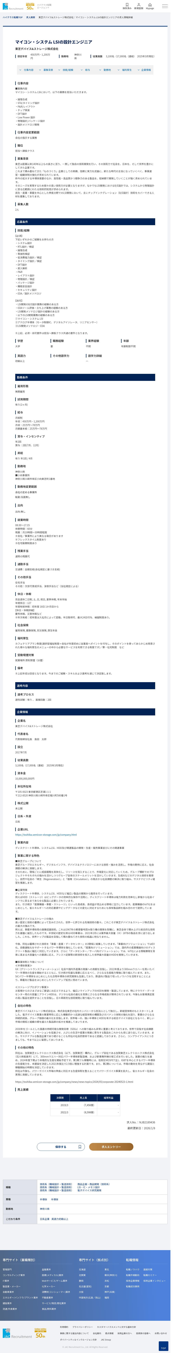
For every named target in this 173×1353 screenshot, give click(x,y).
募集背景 (46, 70)
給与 (85, 70)
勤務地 (105, 70)
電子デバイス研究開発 (89, 1190)
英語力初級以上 (60, 1219)
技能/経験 (65, 70)
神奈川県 (45, 1209)
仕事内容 (26, 70)
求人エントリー (111, 1147)
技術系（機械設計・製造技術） (57, 1184)
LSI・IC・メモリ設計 (88, 1187)
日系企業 (45, 1219)
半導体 (43, 1199)
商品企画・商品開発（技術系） (94, 1184)
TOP (163, 1348)
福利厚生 (124, 70)
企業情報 (144, 70)
